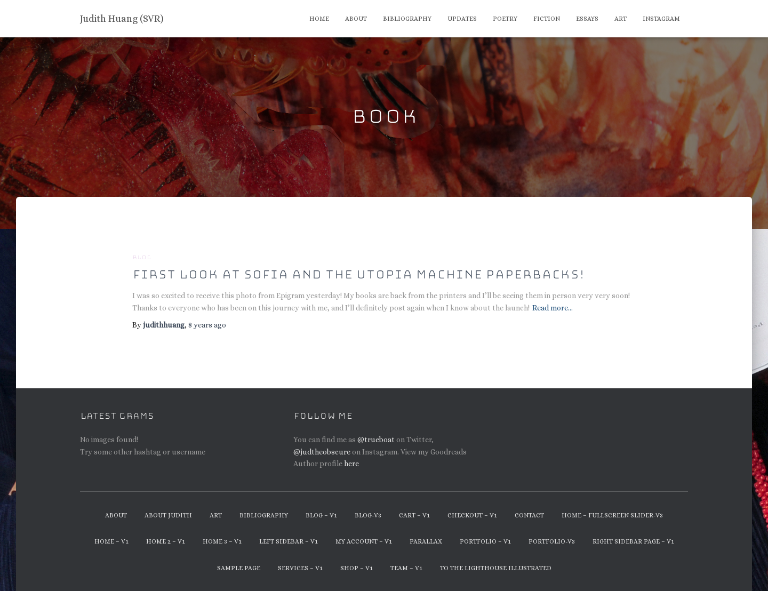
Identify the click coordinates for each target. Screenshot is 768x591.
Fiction (546, 18)
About (356, 18)
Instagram (661, 18)
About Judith (168, 515)
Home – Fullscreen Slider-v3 (612, 515)
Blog (141, 257)
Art (620, 18)
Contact (529, 515)
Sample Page (238, 568)
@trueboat (376, 439)
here (351, 463)
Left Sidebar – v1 (288, 541)
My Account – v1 (363, 541)
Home (319, 18)
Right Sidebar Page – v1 (633, 541)
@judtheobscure (321, 452)
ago (207, 325)
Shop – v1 (356, 568)
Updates (462, 18)
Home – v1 (111, 541)
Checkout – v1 (472, 515)
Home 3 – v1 (222, 541)
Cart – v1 (414, 515)
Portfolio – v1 (485, 541)
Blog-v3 (368, 515)
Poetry (505, 18)
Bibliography (407, 18)
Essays (587, 18)
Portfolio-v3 (552, 541)
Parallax (426, 541)
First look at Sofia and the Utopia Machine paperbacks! (358, 275)
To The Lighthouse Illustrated (495, 568)
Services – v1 (300, 568)
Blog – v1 (321, 515)
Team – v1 (406, 568)
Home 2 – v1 (165, 541)
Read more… (552, 308)
